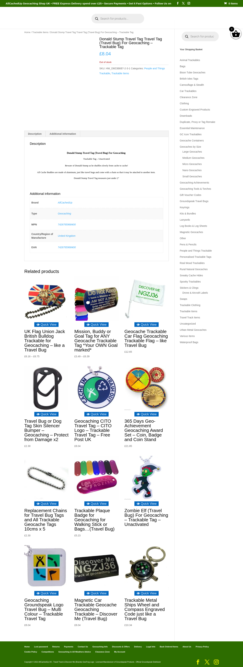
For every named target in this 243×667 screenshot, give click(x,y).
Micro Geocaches (192, 164)
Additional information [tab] (63, 133)
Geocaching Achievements (194, 182)
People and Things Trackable (196, 250)
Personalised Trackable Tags (196, 256)
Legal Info (150, 646)
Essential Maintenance (192, 128)
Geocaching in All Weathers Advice (74, 652)
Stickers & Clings (189, 287)
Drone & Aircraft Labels (195, 292)
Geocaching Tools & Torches (195, 188)
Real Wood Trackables (192, 263)
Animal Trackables (190, 60)
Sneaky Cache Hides (191, 275)
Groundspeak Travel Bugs (194, 201)
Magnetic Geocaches (191, 232)
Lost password (41, 646)
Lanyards (185, 219)
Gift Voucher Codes (190, 195)
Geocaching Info (190, 21)
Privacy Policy (202, 646)
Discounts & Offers (121, 646)
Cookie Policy (30, 652)
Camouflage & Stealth (192, 84)
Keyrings (184, 207)
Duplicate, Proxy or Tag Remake (197, 122)
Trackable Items (40, 32)
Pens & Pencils (188, 244)
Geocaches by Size (190, 146)
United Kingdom (67, 235)
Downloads (186, 115)
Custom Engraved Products (195, 109)
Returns (56, 646)
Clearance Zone (189, 97)
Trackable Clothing (190, 305)
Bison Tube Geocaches (193, 72)
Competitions (48, 652)
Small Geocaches (192, 176)
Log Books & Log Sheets (193, 226)
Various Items (187, 336)
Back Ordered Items (169, 646)
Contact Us (83, 646)
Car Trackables (188, 91)
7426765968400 (67, 224)
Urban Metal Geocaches (193, 329)
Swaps (183, 299)
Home (34, 21)
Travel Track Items (190, 317)
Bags (183, 66)
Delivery (138, 646)
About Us (187, 646)
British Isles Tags (189, 78)
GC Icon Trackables (191, 134)
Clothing (184, 103)
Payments (167, 21)
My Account (74, 21)
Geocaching (64, 213)
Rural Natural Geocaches (194, 269)
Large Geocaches (192, 151)
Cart (153, 21)
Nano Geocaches (192, 170)
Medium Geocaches (194, 157)
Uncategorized (188, 323)
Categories (50, 21)
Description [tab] (35, 133)
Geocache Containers (192, 140)
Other (183, 238)
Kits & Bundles (188, 213)
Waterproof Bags (189, 342)
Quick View (46, 324)
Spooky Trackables (190, 281)
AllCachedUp (65, 202)
